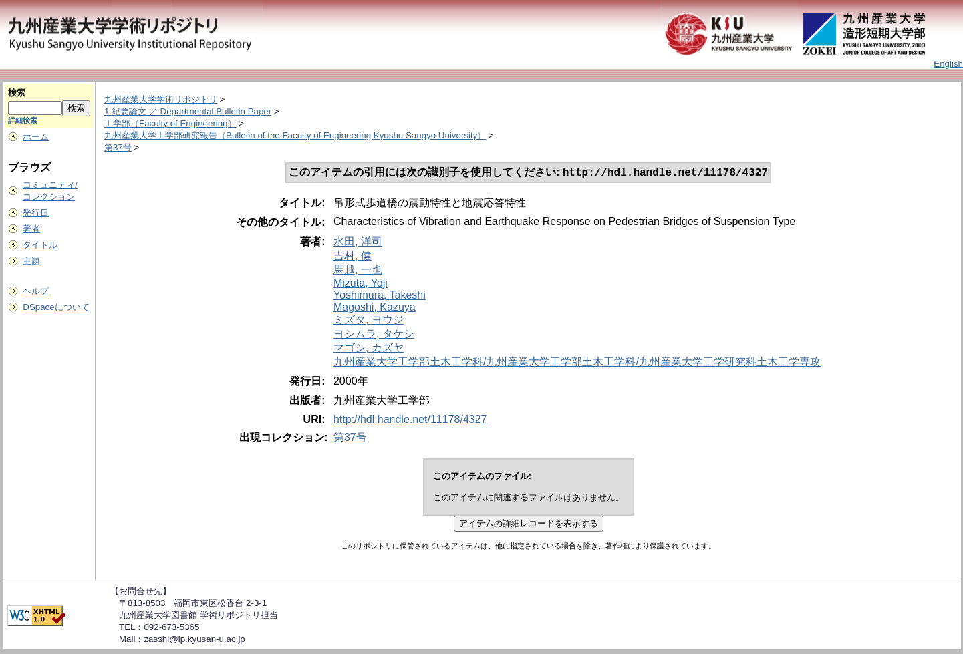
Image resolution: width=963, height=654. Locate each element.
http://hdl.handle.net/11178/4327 (410, 420)
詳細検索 (22, 120)
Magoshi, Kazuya (374, 308)
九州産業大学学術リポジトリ (160, 99)
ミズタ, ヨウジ (368, 321)
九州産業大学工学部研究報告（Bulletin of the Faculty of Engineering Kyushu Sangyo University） (295, 135)
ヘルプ (36, 291)
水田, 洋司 (357, 243)
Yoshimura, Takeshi (379, 296)
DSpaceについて (56, 307)
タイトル (40, 245)
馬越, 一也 (357, 271)
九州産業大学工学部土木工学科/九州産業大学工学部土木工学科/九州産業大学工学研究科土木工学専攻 (577, 363)
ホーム (36, 137)
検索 (16, 93)
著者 (31, 229)
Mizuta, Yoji (360, 284)
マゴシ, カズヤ (368, 349)
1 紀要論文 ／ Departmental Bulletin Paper (187, 111)
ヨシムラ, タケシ (373, 335)
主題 (31, 261)
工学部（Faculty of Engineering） (170, 123)
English (948, 64)
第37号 (118, 147)
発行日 (36, 213)
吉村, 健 (352, 257)
